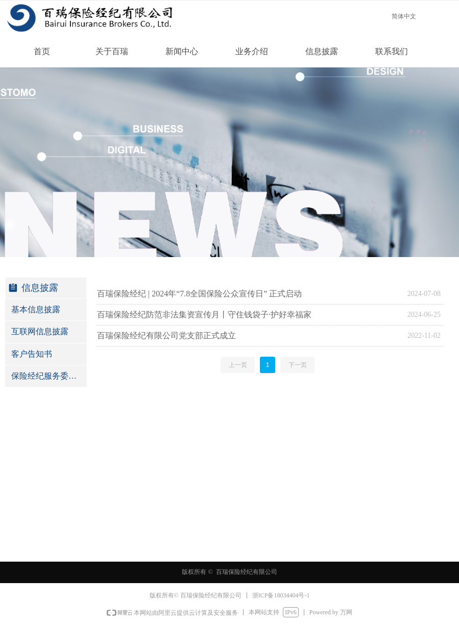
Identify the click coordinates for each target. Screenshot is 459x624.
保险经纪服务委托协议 (49, 376)
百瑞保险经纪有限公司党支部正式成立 (166, 335)
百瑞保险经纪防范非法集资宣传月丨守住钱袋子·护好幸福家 (204, 314)
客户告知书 (31, 354)
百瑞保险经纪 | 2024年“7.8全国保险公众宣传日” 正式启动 (199, 293)
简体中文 (404, 16)
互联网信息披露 (39, 331)
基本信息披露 (35, 309)
